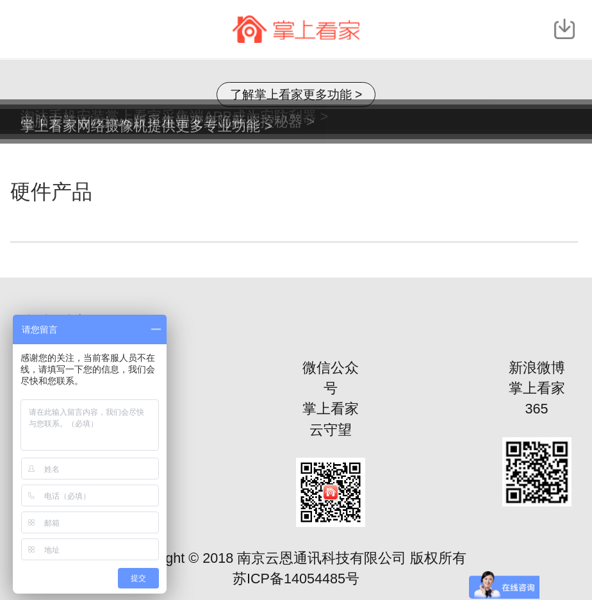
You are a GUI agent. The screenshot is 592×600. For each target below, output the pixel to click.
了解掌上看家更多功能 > (296, 94)
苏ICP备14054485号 (296, 579)
